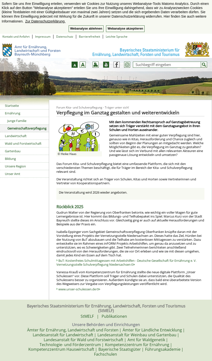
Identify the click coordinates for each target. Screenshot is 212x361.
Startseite (12, 105)
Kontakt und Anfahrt (16, 36)
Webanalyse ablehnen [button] (86, 28)
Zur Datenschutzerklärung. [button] (45, 21)
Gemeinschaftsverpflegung (26, 128)
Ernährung (12, 113)
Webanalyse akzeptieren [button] (125, 28)
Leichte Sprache (116, 36)
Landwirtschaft (16, 136)
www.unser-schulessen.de (79, 289)
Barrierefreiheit (89, 36)
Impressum (43, 36)
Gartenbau (13, 151)
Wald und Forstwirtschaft (23, 143)
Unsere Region (15, 166)
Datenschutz (64, 36)
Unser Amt (12, 174)
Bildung (10, 158)
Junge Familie (16, 121)
